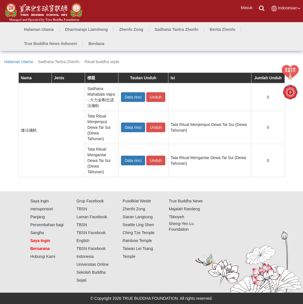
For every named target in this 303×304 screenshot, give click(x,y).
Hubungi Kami (42, 256)
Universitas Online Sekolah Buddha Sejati (93, 272)
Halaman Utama (18, 61)
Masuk (246, 7)
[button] (87, 29)
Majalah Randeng (184, 209)
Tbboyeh (176, 217)
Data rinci (133, 97)
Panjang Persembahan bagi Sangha (47, 225)
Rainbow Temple (137, 240)
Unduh (156, 97)
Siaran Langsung (138, 217)
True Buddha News (185, 201)
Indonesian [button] (285, 8)
